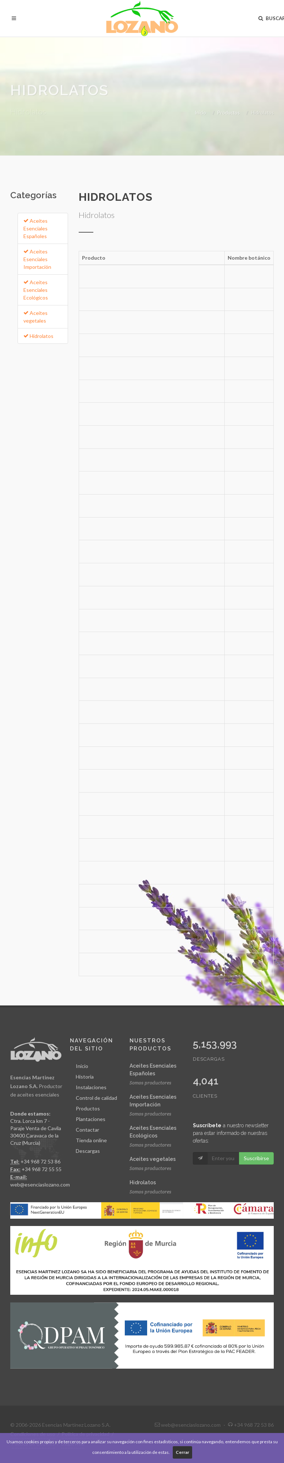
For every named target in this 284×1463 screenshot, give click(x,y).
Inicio (200, 113)
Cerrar (182, 1452)
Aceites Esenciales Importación (37, 259)
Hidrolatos (38, 336)
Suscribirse (256, 1158)
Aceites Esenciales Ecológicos (35, 290)
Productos (228, 113)
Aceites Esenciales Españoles (35, 228)
